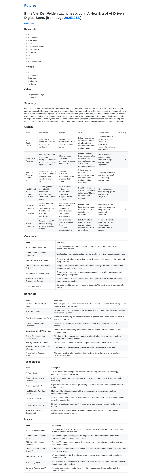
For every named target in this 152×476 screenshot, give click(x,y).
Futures (30, 5)
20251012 (71, 18)
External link (29, 24)
